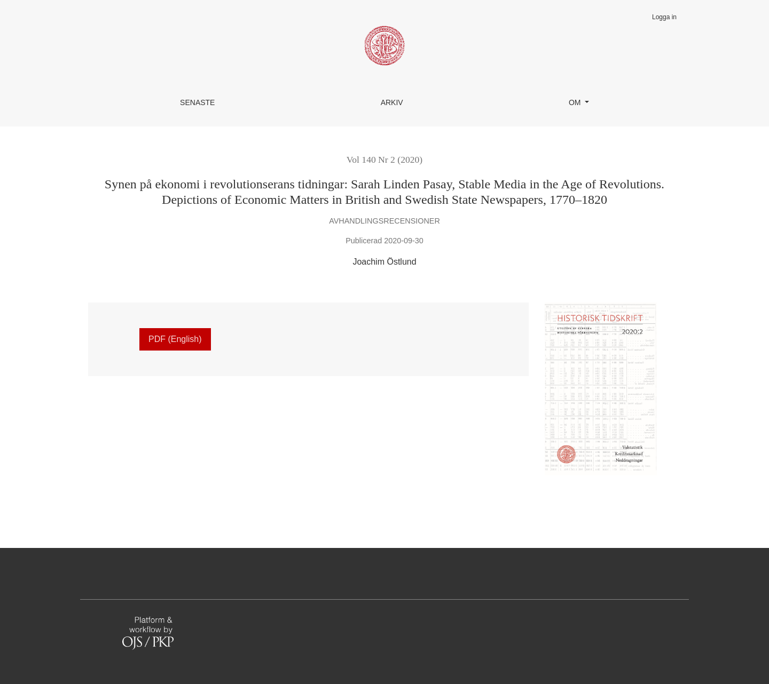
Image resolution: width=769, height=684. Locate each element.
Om (576, 102)
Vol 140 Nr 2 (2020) (384, 159)
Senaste (197, 102)
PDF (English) (175, 339)
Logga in (664, 17)
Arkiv (392, 102)
